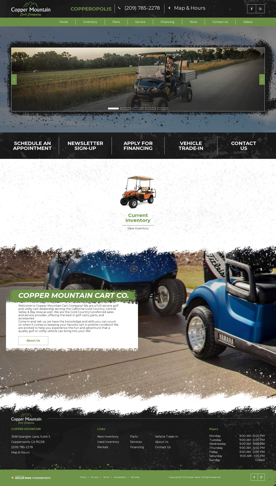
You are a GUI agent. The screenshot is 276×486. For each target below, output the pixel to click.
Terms (106, 477)
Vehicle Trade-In (166, 436)
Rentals (102, 447)
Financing (137, 447)
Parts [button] (116, 22)
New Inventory (107, 436)
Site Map (135, 477)
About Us (33, 340)
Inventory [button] (90, 22)
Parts (134, 436)
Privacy (95, 477)
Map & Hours (20, 452)
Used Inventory (108, 442)
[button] (14, 79)
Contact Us (220, 22)
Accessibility (120, 477)
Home (63, 22)
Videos (247, 22)
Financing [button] (167, 22)
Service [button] (140, 22)
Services (136, 442)
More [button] (193, 22)
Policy (83, 477)
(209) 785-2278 (22, 447)
